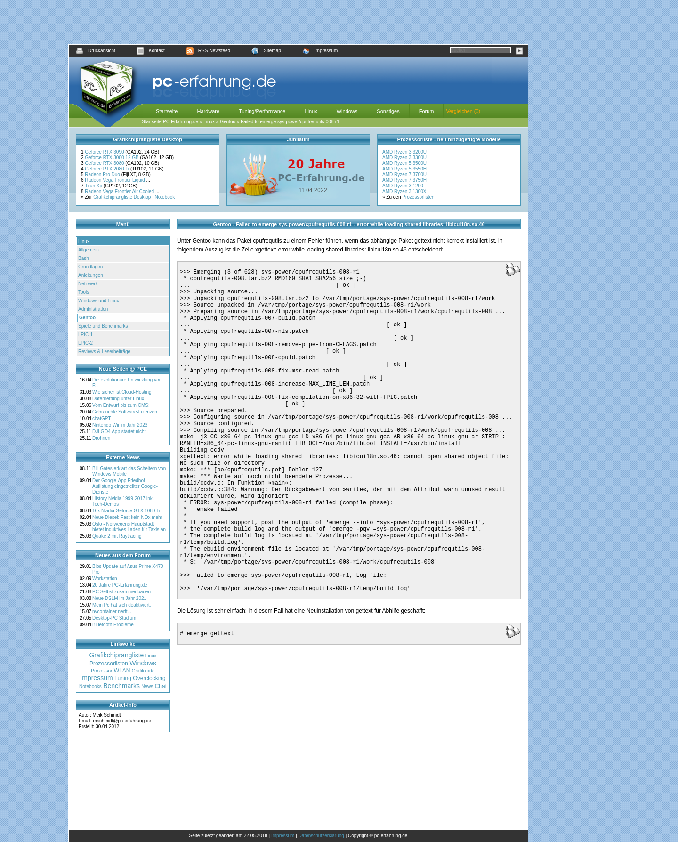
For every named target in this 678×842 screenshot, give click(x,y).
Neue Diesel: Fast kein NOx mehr (127, 517)
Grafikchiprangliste (116, 655)
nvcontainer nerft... (111, 611)
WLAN (122, 670)
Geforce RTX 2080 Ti (107, 168)
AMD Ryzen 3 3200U (404, 151)
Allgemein (88, 249)
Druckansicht (95, 50)
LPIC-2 (85, 343)
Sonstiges (388, 111)
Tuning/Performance (262, 111)
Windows (347, 111)
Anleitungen (90, 275)
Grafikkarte (143, 670)
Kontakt (151, 50)
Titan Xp (94, 185)
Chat (161, 686)
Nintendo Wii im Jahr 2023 (119, 425)
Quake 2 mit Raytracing (117, 536)
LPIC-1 (85, 334)
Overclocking (149, 678)
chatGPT (101, 418)
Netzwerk (88, 283)
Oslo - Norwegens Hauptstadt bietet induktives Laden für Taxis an (129, 526)
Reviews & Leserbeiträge (104, 351)
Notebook (165, 197)
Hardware (208, 111)
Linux (311, 111)
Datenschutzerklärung (321, 835)
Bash (83, 258)
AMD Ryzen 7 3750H (404, 180)
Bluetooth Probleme (113, 624)
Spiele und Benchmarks (103, 326)
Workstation (104, 578)
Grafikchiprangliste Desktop (122, 197)
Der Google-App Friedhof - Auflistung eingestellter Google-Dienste (125, 486)
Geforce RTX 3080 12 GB (112, 157)
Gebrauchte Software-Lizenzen (124, 411)
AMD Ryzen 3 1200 (402, 185)
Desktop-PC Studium (114, 618)
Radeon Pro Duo (103, 174)
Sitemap (266, 50)
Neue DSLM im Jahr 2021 (119, 598)
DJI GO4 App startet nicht (118, 431)
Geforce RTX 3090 (105, 151)
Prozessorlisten (418, 197)
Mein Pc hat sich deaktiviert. (121, 604)
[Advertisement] (298, 22)
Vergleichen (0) (463, 111)
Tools (83, 292)
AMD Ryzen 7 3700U (404, 174)
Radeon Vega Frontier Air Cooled (120, 191)
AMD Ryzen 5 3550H (404, 168)
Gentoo (227, 121)
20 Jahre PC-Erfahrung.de (119, 585)
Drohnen (101, 438)
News (147, 686)
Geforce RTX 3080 (105, 163)
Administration (93, 309)
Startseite (167, 111)
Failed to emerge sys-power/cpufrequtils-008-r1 (290, 121)
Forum (426, 111)
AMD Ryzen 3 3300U (404, 157)
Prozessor (101, 670)
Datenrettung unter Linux (118, 398)
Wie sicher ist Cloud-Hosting (122, 392)
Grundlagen (90, 266)
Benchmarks (121, 685)
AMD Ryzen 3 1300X (404, 191)
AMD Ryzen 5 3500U (404, 163)
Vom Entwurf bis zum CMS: (121, 405)
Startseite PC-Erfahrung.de (170, 121)
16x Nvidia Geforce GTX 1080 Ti (126, 510)
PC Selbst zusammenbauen (121, 591)
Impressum (320, 50)
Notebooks (90, 686)
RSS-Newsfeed (208, 50)
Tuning (122, 678)
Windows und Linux (98, 300)
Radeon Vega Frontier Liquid (115, 180)
